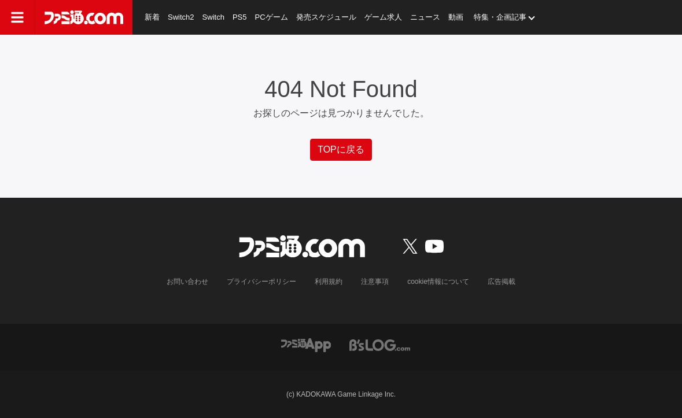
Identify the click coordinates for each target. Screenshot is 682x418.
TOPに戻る (341, 149)
